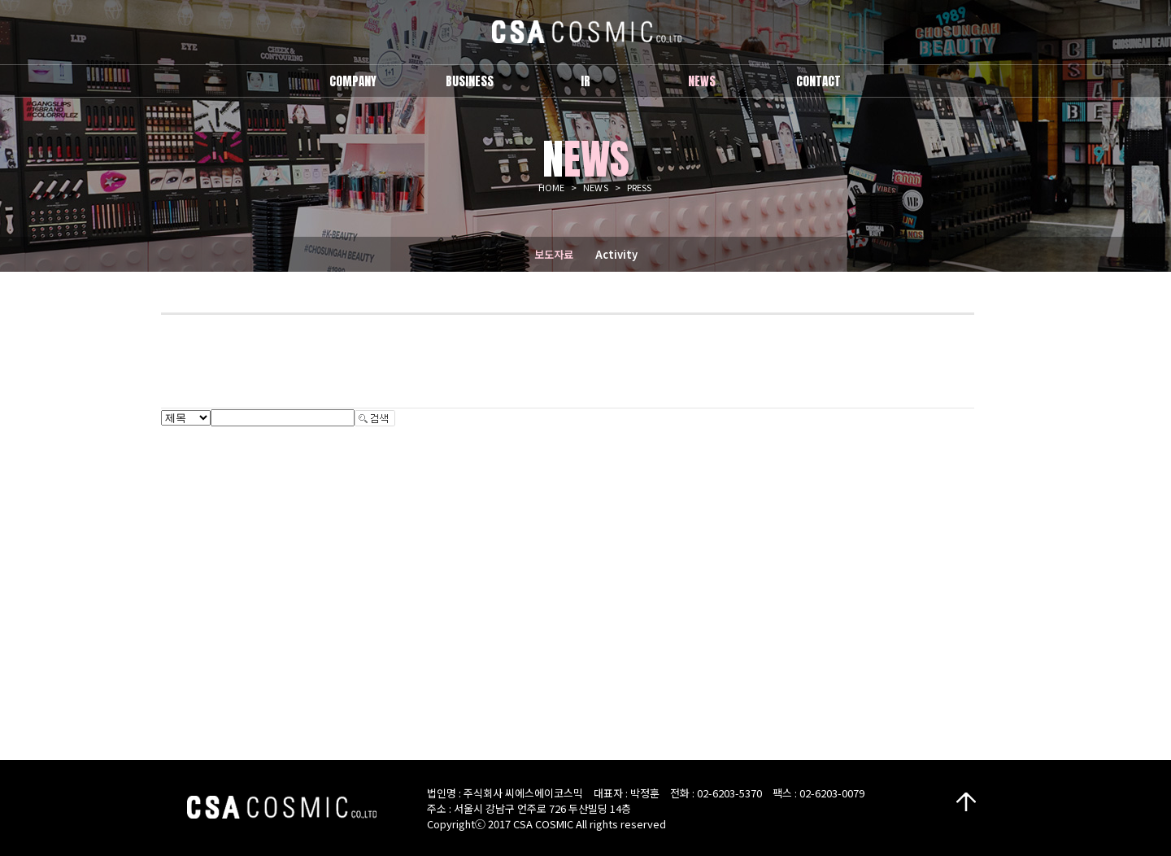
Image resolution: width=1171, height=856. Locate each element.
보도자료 (553, 254)
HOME (551, 187)
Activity (616, 254)
